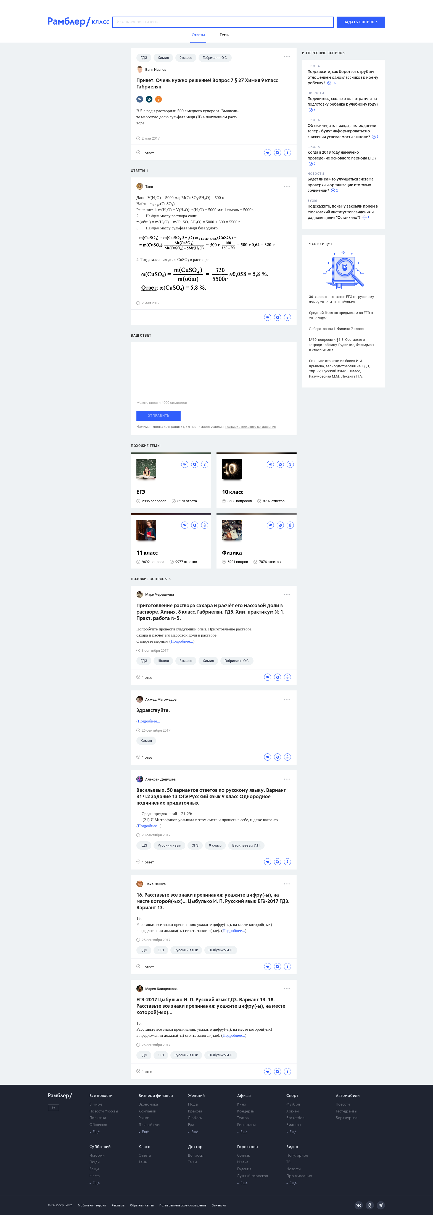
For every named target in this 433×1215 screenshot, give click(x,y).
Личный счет (149, 1125)
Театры (243, 1118)
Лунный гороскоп (252, 1176)
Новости (343, 1104)
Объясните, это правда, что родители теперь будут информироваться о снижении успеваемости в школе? (342, 131)
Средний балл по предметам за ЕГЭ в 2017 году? (341, 315)
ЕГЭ (140, 492)
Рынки (144, 1118)
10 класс (232, 492)
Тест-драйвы (346, 1111)
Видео (292, 1147)
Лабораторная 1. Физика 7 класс (336, 329)
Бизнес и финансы (156, 1096)
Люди (94, 1162)
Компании (147, 1111)
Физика (232, 553)
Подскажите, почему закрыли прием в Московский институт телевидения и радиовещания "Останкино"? (343, 212)
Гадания (244, 1169)
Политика (97, 1118)
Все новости (100, 1096)
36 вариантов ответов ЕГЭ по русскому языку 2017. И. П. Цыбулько (341, 299)
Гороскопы (247, 1147)
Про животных (299, 1176)
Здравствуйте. (153, 710)
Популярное (297, 1156)
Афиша (244, 1096)
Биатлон (293, 1125)
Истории (97, 1156)
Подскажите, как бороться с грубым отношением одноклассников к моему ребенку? (343, 77)
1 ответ (145, 152)
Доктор (195, 1147)
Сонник (243, 1156)
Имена (243, 1162)
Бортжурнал (347, 1118)
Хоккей (292, 1111)
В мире (95, 1104)
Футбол (293, 1104)
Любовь (195, 1118)
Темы (143, 1162)
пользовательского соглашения (250, 427)
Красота (195, 1111)
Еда (191, 1125)
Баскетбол (295, 1118)
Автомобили (348, 1096)
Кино (241, 1104)
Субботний (100, 1147)
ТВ (288, 1162)
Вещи (94, 1169)
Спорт (292, 1096)
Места (94, 1176)
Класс (144, 1147)
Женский (196, 1096)
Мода (193, 1104)
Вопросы (196, 1156)
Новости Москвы (103, 1111)
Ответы (145, 1156)
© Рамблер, (56, 1205)
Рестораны (246, 1125)
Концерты (246, 1111)
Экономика (148, 1104)
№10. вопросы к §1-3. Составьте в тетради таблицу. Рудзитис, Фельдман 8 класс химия (341, 344)
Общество (98, 1125)
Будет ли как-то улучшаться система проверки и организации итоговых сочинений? (341, 185)
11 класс (147, 553)
